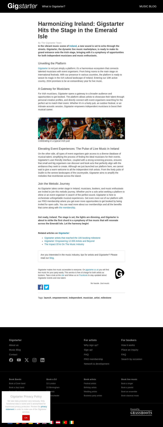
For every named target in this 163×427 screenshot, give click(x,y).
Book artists (90, 379)
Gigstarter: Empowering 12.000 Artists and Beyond (69, 241)
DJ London (51, 383)
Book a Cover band (17, 383)
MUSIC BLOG (147, 6)
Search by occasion (131, 359)
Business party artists (93, 396)
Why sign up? (91, 345)
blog (52, 258)
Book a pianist (127, 387)
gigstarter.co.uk (92, 270)
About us (13, 345)
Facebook (83, 275)
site (62, 275)
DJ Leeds (50, 392)
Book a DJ (51, 379)
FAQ (86, 354)
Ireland (73, 46)
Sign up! (88, 349)
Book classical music (130, 396)
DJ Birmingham (53, 387)
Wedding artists (90, 392)
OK (26, 417)
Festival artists (90, 383)
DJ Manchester (52, 396)
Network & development (96, 363)
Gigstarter (43, 68)
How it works (128, 345)
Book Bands (15, 379)
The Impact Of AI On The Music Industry (64, 244)
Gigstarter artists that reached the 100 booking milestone (72, 238)
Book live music (129, 379)
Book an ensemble (129, 392)
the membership (67, 207)
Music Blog (15, 349)
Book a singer (127, 383)
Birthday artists (90, 387)
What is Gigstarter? (53, 6)
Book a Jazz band (16, 387)
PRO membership (93, 359)
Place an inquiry (129, 349)
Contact (13, 354)
